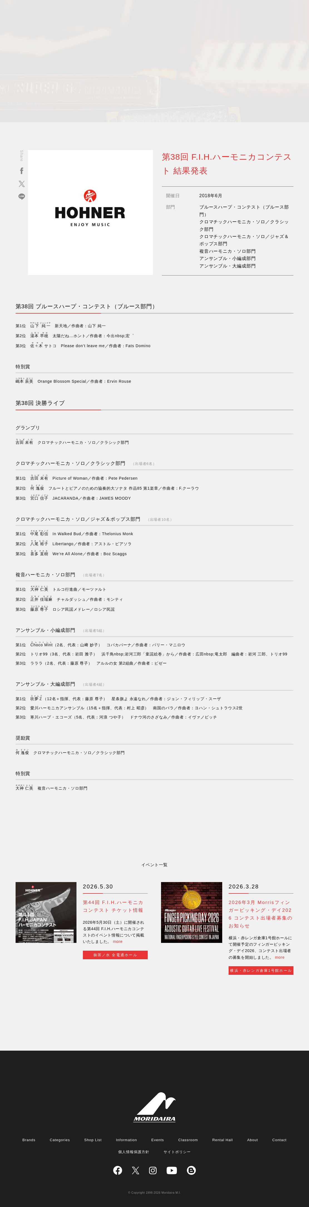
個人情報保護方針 (133, 1152)
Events (157, 1140)
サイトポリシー (177, 1152)
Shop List (93, 1140)
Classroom (188, 1140)
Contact (279, 1140)
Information (126, 1140)
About (252, 1140)
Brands (29, 1140)
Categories (60, 1140)
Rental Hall (222, 1140)
